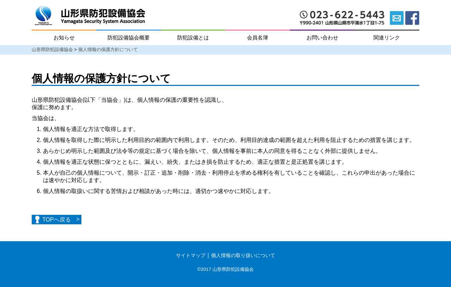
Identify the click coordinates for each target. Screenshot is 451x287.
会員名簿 (257, 37)
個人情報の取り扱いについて (243, 255)
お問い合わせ (322, 37)
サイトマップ (190, 255)
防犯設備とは (193, 37)
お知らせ (64, 37)
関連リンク (386, 37)
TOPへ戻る (56, 220)
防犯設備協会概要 (128, 37)
